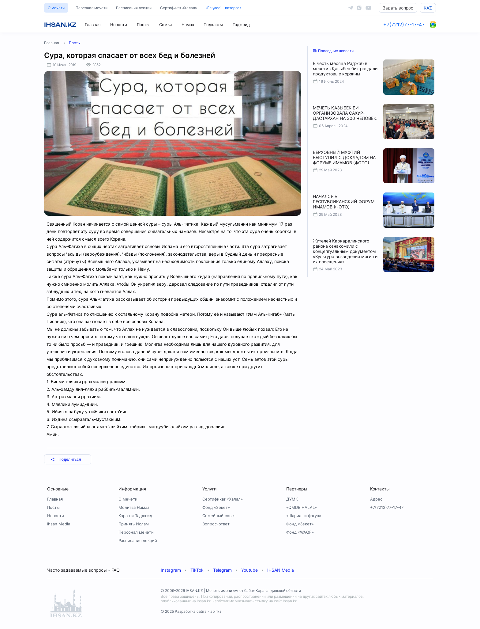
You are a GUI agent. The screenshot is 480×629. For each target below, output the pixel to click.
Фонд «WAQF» (300, 532)
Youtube (249, 570)
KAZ (428, 7)
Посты (143, 24)
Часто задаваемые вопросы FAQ (83, 570)
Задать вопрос (398, 7)
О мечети (56, 8)
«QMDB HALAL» (301, 507)
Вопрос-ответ (216, 523)
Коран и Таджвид (135, 515)
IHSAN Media (280, 570)
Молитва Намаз (133, 507)
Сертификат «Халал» (178, 8)
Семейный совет (219, 515)
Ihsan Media (58, 523)
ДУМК (292, 499)
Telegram (222, 570)
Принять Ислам (133, 523)
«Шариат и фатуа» (303, 515)
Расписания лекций (137, 540)
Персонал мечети (91, 8)
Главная (92, 24)
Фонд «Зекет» (216, 507)
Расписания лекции (134, 8)
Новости (118, 24)
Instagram (171, 570)
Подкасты (213, 24)
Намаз (188, 24)
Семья (165, 24)
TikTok (197, 570)
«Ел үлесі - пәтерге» (223, 8)
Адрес (376, 499)
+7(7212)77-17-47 (404, 24)
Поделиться (66, 459)
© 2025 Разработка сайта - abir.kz (191, 611)
